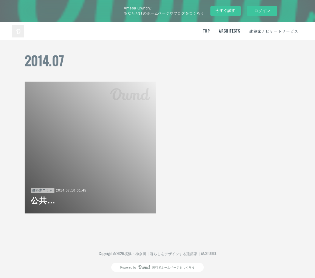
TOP (206, 30)
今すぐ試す (225, 10)
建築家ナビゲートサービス (273, 30)
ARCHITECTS (229, 30)
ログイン (262, 11)
